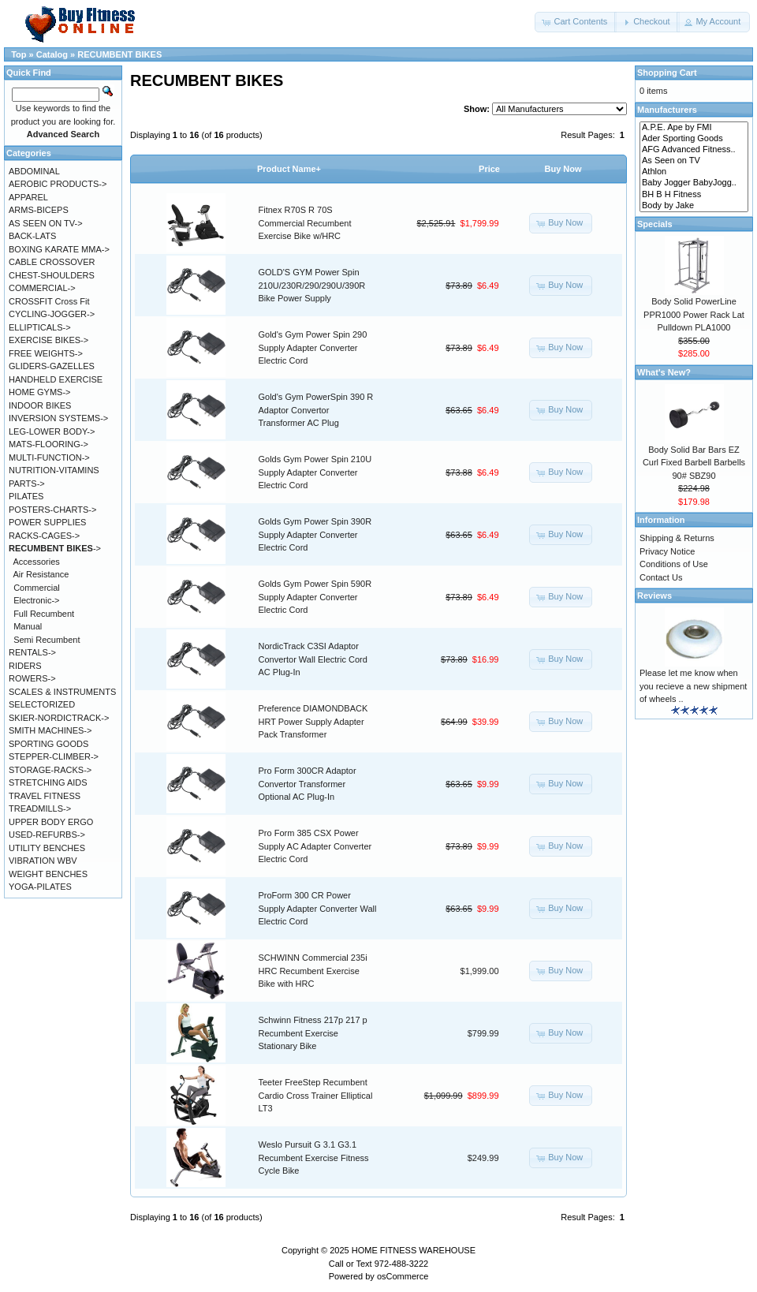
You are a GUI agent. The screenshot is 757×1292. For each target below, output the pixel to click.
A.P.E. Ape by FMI (694, 127)
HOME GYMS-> (40, 392)
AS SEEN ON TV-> (46, 223)
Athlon (694, 171)
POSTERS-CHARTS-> (52, 509)
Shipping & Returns (677, 538)
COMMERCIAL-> (42, 288)
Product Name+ (289, 169)
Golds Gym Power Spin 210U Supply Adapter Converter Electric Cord (315, 472)
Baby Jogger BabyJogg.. (694, 183)
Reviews (654, 595)
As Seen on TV (694, 160)
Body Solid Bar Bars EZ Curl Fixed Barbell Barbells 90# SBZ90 (694, 462)
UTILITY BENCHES (47, 848)
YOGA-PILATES (40, 886)
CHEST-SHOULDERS (52, 275)
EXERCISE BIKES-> (48, 340)
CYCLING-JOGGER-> (52, 314)
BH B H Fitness (694, 194)
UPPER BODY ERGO (51, 822)
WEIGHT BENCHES (48, 874)
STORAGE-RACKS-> (50, 770)
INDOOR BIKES (40, 405)
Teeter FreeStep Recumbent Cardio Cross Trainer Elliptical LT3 (316, 1095)
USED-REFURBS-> (47, 834)
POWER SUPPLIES (47, 522)
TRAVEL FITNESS (44, 796)
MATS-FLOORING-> (48, 444)
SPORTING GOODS (48, 744)
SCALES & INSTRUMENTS (62, 691)
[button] (576, 22)
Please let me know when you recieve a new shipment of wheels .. (693, 686)
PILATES (26, 496)
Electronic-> (36, 600)
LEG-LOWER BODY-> (52, 431)
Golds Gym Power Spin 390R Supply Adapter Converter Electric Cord (315, 534)
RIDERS (25, 665)
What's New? (664, 372)
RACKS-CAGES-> (44, 535)
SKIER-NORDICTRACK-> (59, 718)
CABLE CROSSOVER (52, 262)
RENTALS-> (32, 652)
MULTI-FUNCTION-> (49, 457)
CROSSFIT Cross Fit (49, 301)
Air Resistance (41, 574)
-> (55, 548)
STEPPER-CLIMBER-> (54, 756)
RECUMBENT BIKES (119, 54)
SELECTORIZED (42, 704)
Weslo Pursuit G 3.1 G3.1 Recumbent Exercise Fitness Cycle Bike (314, 1157)
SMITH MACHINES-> (50, 730)
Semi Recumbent (46, 639)
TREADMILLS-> (40, 808)
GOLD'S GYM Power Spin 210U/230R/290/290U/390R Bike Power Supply (312, 285)
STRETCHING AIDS (48, 782)
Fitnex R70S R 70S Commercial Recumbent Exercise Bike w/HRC (305, 223)
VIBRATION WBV (43, 860)
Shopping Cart (667, 72)
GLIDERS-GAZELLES (52, 366)
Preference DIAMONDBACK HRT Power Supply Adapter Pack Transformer (313, 721)
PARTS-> (27, 483)
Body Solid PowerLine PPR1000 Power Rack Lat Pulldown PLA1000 (693, 314)
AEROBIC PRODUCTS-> (57, 184)
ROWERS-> (32, 678)
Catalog (52, 54)
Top (18, 54)
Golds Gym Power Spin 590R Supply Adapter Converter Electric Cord (315, 596)
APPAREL (28, 197)
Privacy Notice (667, 551)
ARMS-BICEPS (39, 210)
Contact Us (661, 577)
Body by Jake (694, 205)
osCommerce (402, 1276)
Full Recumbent (43, 613)
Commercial (36, 587)
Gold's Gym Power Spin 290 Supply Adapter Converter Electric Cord (313, 347)
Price (489, 169)
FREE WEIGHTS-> (46, 353)
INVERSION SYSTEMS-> (58, 418)
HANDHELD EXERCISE (56, 379)
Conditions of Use (674, 564)
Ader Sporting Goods (694, 138)
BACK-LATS (32, 236)
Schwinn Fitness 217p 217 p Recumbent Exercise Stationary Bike (313, 1033)
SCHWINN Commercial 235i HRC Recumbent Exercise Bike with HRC (313, 970)
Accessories (36, 561)
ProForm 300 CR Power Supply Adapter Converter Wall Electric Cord (318, 908)
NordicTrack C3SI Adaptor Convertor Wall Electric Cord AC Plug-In (313, 659)
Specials (655, 224)
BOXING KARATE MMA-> (59, 249)
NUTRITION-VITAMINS (54, 470)
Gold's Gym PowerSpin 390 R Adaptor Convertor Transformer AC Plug (316, 410)
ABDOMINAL (34, 171)
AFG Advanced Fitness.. (694, 149)
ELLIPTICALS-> (40, 327)
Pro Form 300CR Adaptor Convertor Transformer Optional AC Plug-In (307, 783)
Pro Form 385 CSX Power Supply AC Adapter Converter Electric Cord (315, 846)
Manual (27, 626)
